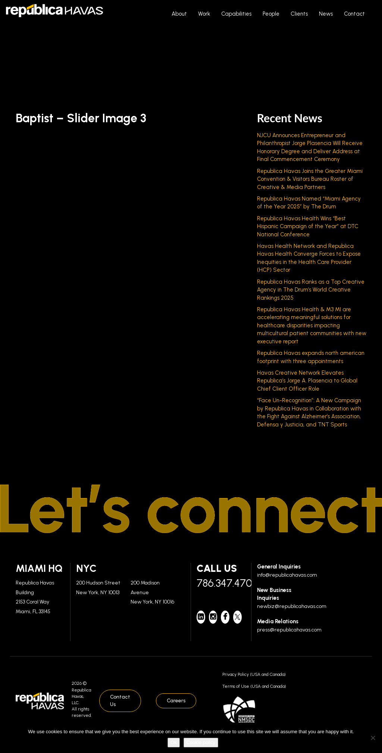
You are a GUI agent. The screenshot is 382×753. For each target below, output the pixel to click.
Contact (354, 13)
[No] (372, 737)
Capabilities (236, 13)
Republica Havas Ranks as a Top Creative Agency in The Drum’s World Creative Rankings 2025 (310, 289)
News (326, 13)
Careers (176, 700)
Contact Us (120, 701)
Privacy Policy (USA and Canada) (254, 674)
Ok (173, 742)
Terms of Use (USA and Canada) (254, 686)
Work (204, 13)
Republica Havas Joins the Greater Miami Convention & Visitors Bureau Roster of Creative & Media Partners (310, 179)
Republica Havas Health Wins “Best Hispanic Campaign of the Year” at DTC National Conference (307, 226)
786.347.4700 (221, 583)
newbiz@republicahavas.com (291, 606)
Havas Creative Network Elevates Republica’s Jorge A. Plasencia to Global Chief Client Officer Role (307, 380)
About (179, 13)
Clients (299, 13)
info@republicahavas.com (287, 575)
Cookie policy (201, 742)
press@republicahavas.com (289, 630)
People (271, 13)
